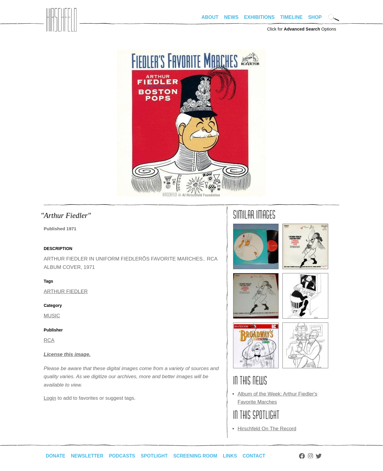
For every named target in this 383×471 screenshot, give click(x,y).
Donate (56, 455)
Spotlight (156, 455)
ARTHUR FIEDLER (66, 291)
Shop (315, 17)
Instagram (313, 456)
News (231, 17)
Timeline (291, 17)
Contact (256, 455)
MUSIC (52, 316)
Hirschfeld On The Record (267, 428)
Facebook (305, 456)
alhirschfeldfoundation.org (62, 19)
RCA (49, 340)
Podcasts (123, 455)
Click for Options (301, 29)
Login (50, 398)
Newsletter (87, 455)
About (209, 17)
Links (232, 455)
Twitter (322, 456)
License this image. (67, 354)
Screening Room (197, 455)
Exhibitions (259, 17)
